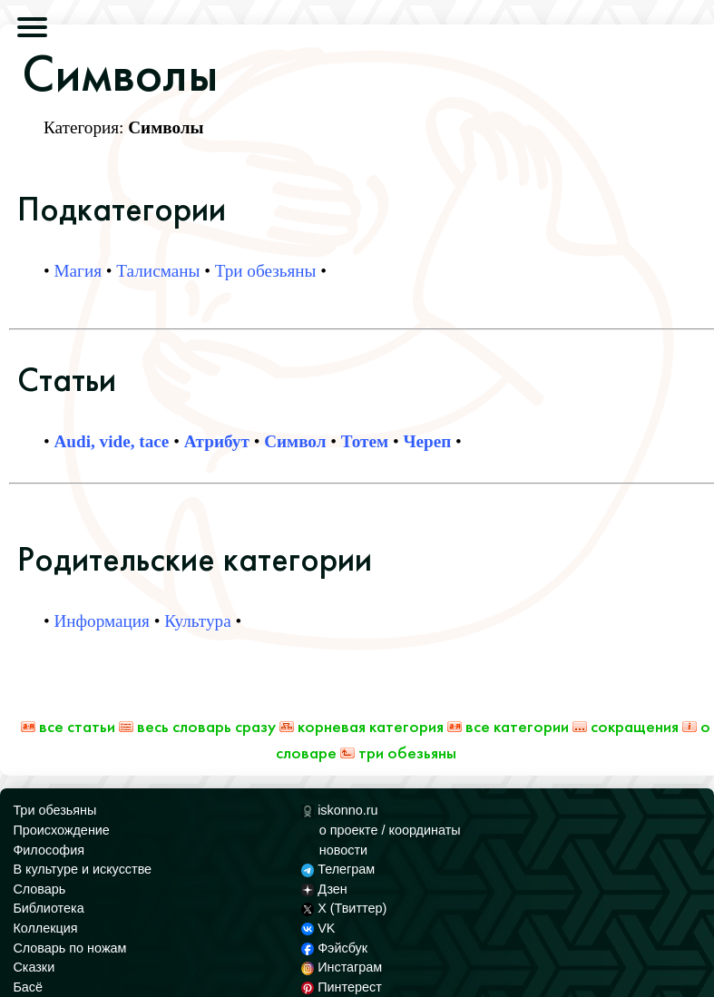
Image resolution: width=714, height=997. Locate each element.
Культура (197, 620)
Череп (427, 441)
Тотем (364, 441)
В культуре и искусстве (82, 869)
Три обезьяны (266, 270)
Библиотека (48, 908)
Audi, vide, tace (112, 441)
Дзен (324, 889)
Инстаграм (341, 967)
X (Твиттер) (343, 908)
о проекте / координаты (390, 830)
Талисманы (158, 270)
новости (343, 850)
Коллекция (45, 928)
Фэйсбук (334, 948)
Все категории (508, 726)
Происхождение (61, 830)
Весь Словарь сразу (197, 726)
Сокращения (625, 726)
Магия (78, 270)
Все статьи (68, 726)
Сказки (33, 967)
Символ (295, 441)
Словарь (39, 889)
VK (318, 928)
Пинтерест (341, 987)
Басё (28, 987)
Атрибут (216, 441)
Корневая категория (361, 726)
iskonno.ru (339, 810)
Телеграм (338, 869)
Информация (102, 620)
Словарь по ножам (69, 948)
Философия (48, 850)
